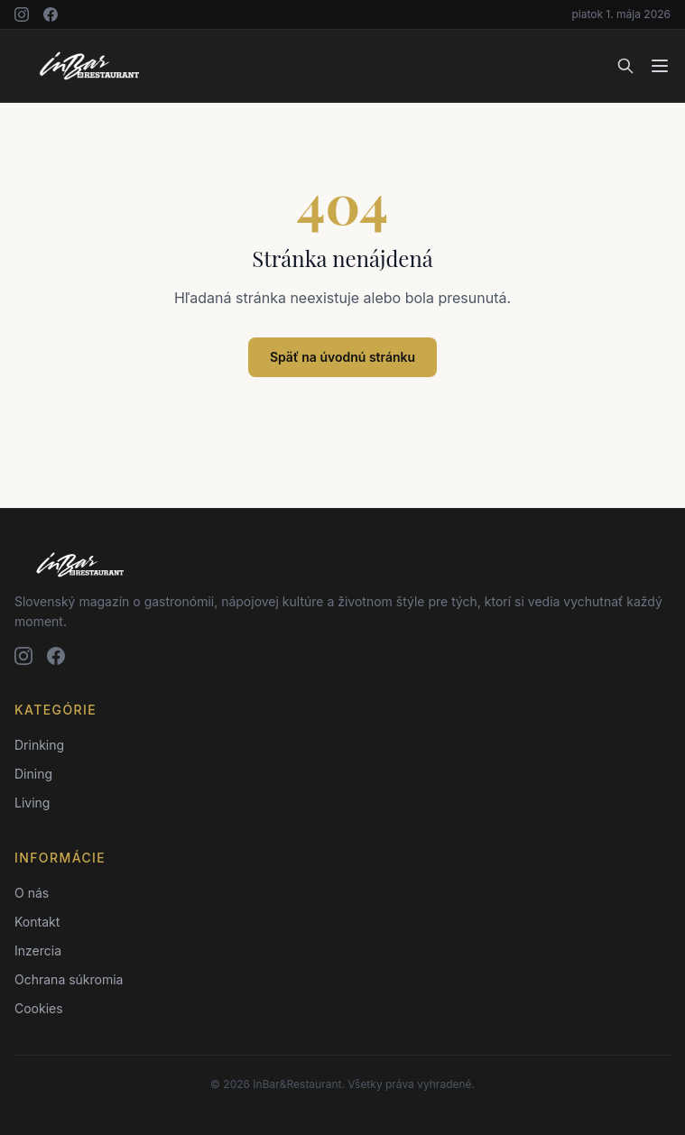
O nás (31, 892)
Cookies (38, 1008)
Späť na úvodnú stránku (342, 356)
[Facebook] (50, 14)
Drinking (39, 744)
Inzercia (37, 950)
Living (32, 802)
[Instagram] (21, 14)
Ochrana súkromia (68, 979)
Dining (33, 773)
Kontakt (37, 921)
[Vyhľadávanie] (625, 66)
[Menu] (660, 66)
